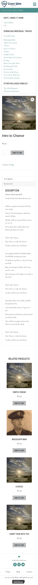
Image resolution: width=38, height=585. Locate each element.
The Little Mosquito (11, 88)
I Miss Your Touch (10, 43)
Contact (29, 572)
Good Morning (9, 36)
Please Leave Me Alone (12, 63)
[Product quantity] (5, 152)
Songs (9, 10)
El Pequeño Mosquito (11, 91)
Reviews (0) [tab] (8, 184)
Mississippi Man (9, 40)
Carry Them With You (12, 75)
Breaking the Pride (10, 66)
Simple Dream (9, 54)
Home (4, 10)
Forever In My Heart (11, 72)
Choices (6, 46)
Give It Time (8, 69)
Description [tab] (8, 179)
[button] (32, 99)
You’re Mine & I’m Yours (12, 57)
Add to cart (17, 153)
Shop (18, 572)
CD (5, 25)
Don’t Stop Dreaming (11, 78)
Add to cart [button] (19, 403)
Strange (6, 60)
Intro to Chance (9, 48)
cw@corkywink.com (19, 560)
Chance (6, 51)
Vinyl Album (8, 22)
